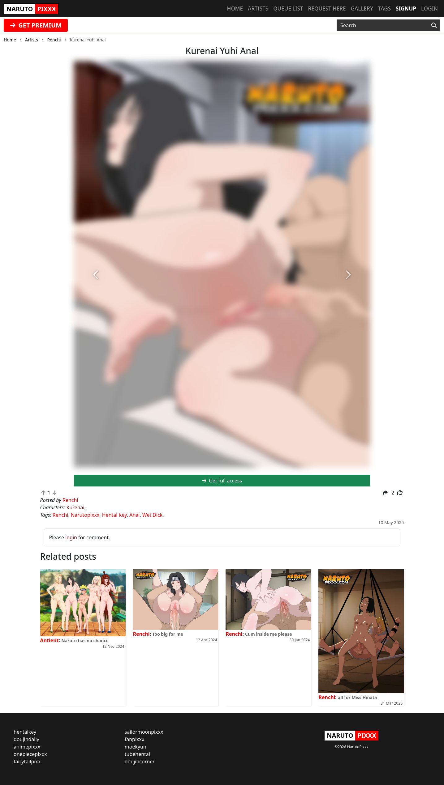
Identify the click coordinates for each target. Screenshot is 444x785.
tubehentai (137, 754)
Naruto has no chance (85, 640)
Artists (258, 8)
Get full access (222, 480)
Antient (49, 640)
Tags (384, 8)
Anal (134, 514)
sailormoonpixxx (144, 731)
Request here (327, 8)
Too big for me (167, 634)
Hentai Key (114, 514)
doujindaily (26, 739)
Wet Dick (152, 514)
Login (429, 8)
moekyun (135, 746)
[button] (96, 275)
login (71, 537)
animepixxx (27, 746)
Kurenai (75, 507)
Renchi (60, 514)
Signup (406, 8)
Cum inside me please (268, 634)
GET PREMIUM (36, 25)
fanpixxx (134, 739)
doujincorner (140, 761)
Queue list (288, 8)
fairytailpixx (27, 761)
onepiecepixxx (30, 754)
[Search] (434, 25)
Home (235, 8)
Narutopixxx (85, 514)
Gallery (362, 8)
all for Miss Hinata (357, 697)
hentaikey (25, 731)
